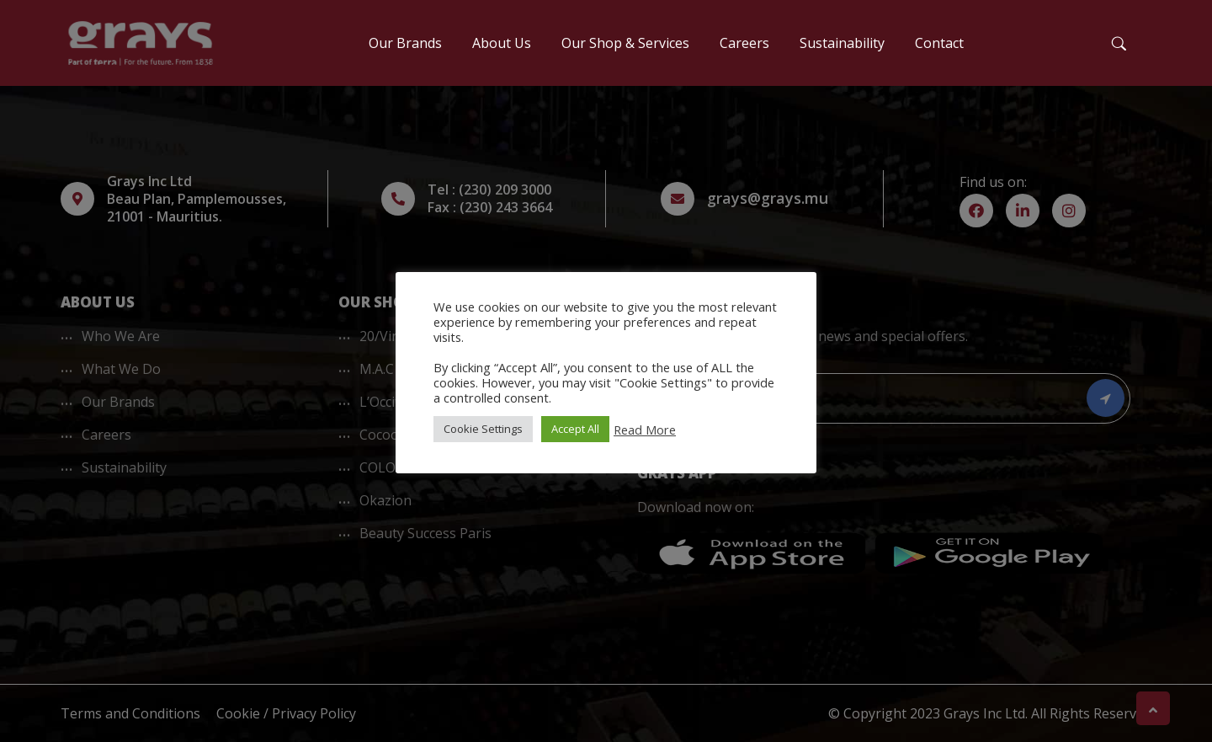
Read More (645, 429)
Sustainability (842, 43)
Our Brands (405, 43)
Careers (744, 43)
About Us (501, 43)
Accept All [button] (575, 428)
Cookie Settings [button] (483, 428)
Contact (939, 43)
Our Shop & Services (625, 43)
